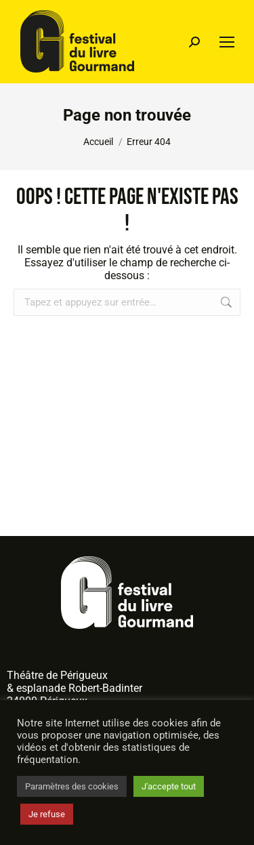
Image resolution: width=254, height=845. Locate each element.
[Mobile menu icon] (226, 42)
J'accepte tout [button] (169, 786)
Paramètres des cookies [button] (72, 786)
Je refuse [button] (46, 814)
